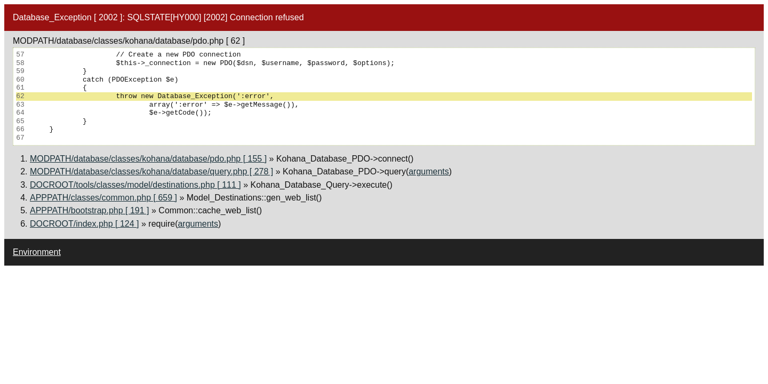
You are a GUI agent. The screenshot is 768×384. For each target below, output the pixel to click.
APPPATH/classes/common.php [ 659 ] (103, 197)
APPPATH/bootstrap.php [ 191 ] (89, 210)
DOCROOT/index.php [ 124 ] (84, 223)
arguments (429, 171)
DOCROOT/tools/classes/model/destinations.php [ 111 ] (135, 184)
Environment (37, 252)
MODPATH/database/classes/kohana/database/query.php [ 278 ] (151, 171)
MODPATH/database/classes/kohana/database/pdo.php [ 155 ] (148, 158)
